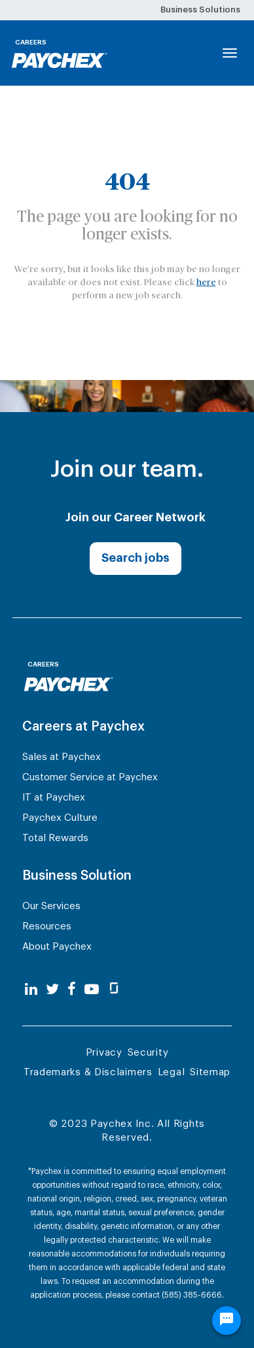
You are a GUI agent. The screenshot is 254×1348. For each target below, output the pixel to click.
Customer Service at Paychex (90, 777)
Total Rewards (55, 838)
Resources (46, 926)
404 (127, 182)
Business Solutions (200, 9)
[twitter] (52, 990)
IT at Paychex (53, 798)
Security (148, 1053)
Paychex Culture (60, 818)
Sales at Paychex (61, 757)
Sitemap (210, 1072)
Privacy (104, 1053)
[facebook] (72, 990)
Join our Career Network (135, 517)
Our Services (51, 906)
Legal (171, 1072)
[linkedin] (31, 990)
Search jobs (135, 558)
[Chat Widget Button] (226, 1320)
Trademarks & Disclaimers (88, 1072)
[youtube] (91, 990)
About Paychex (57, 947)
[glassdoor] (114, 990)
